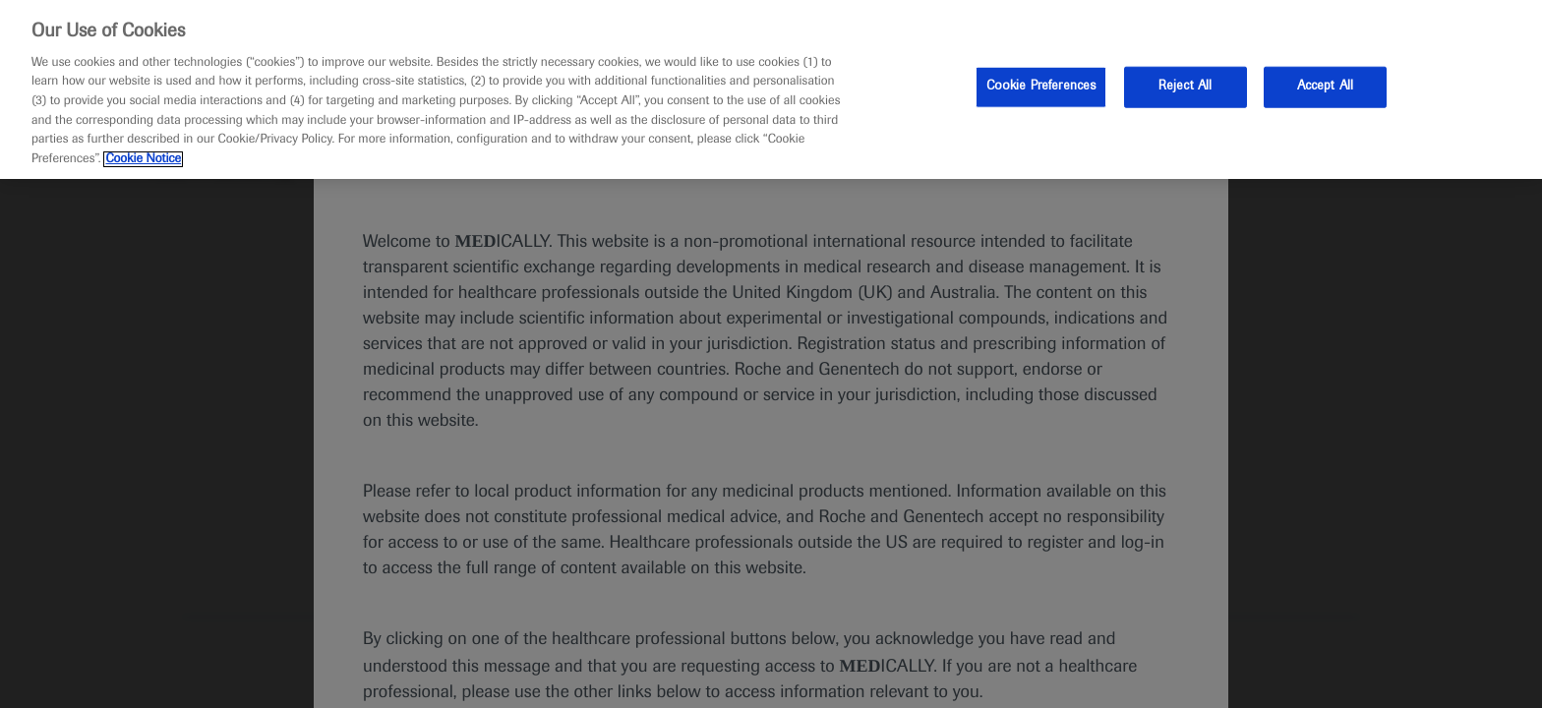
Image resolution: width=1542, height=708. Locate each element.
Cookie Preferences (1041, 86)
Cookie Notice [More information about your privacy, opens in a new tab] (143, 159)
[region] (771, 89)
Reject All (1185, 86)
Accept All (1325, 86)
